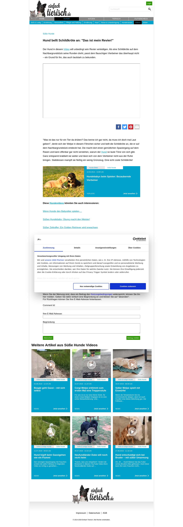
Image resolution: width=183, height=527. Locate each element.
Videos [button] (138, 23)
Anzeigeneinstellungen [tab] (105, 248)
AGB (105, 513)
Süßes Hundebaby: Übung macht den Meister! (66, 219)
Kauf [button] (96, 23)
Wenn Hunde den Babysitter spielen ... (62, 211)
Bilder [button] (145, 23)
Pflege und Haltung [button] (73, 23)
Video (67, 49)
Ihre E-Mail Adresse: (52, 313)
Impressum (81, 513)
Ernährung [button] (88, 23)
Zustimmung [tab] (48, 248)
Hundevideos (57, 203)
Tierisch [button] (116, 19)
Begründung (49, 322)
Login (149, 3)
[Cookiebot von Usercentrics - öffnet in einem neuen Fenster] (135, 239)
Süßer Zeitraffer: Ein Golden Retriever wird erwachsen (70, 227)
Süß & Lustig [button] (36, 23)
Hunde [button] (67, 19)
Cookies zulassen (128, 286)
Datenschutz (94, 513)
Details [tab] (77, 248)
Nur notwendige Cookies (91, 286)
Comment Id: (49, 305)
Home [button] (41, 19)
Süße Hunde (48, 34)
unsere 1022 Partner (54, 260)
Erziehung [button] (48, 23)
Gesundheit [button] (58, 23)
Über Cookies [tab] (134, 248)
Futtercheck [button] (141, 19)
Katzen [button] (91, 19)
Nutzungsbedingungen (101, 294)
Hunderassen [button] (127, 23)
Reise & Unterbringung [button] (110, 23)
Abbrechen (48, 338)
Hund (104, 152)
